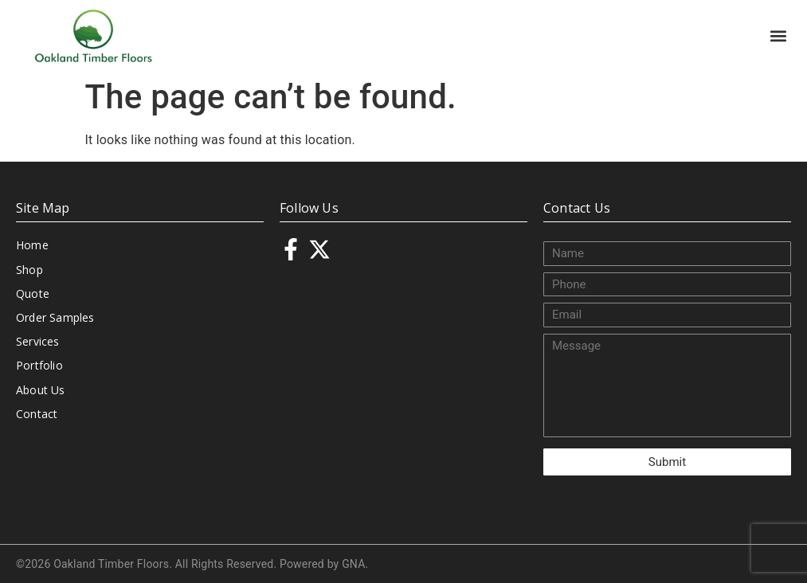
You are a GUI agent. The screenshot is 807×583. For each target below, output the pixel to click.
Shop (29, 269)
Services (38, 341)
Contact (36, 413)
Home (32, 244)
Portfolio (39, 365)
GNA (353, 564)
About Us (40, 389)
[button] (778, 35)
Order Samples (55, 317)
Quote (32, 293)
